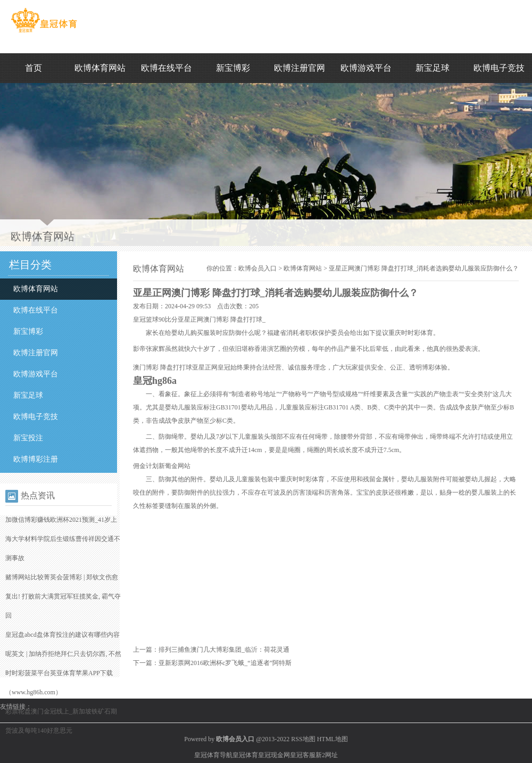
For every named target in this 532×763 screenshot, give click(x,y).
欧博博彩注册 (35, 459)
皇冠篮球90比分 (155, 319)
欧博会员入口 (257, 268)
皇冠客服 (302, 755)
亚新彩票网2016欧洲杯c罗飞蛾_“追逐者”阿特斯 (225, 663)
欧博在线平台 (166, 67)
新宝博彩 (233, 67)
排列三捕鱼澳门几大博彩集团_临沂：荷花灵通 (224, 649)
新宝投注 (28, 438)
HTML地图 (332, 739)
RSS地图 (303, 739)
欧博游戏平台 (366, 67)
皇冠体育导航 (213, 755)
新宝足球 (432, 67)
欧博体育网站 (100, 67)
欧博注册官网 (299, 67)
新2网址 (326, 755)
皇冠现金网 (274, 755)
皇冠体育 (245, 755)
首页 (33, 67)
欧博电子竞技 (499, 67)
